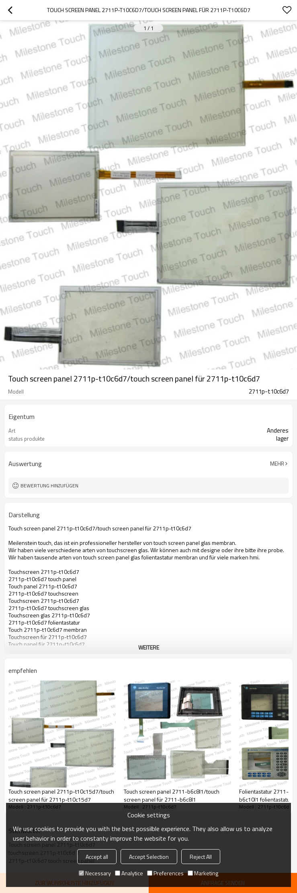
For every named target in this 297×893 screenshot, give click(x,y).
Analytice (129, 873)
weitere (148, 647)
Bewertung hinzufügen (49, 485)
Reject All (201, 856)
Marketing (203, 873)
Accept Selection (149, 856)
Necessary (95, 873)
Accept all (97, 856)
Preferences (165, 873)
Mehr (277, 464)
